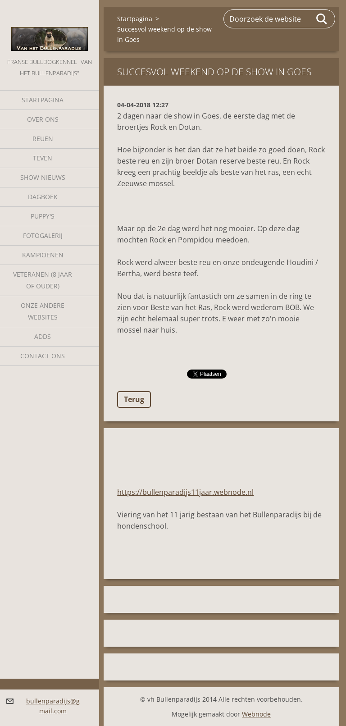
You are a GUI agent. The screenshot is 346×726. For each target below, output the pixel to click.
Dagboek (43, 196)
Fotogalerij (43, 235)
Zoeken (322, 19)
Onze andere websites (42, 311)
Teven (42, 158)
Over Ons (43, 119)
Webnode (256, 714)
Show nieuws (42, 177)
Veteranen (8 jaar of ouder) (42, 280)
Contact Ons (42, 356)
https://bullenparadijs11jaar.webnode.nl (185, 492)
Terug (134, 399)
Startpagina (43, 100)
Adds (42, 336)
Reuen (42, 138)
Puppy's (43, 216)
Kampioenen (43, 255)
